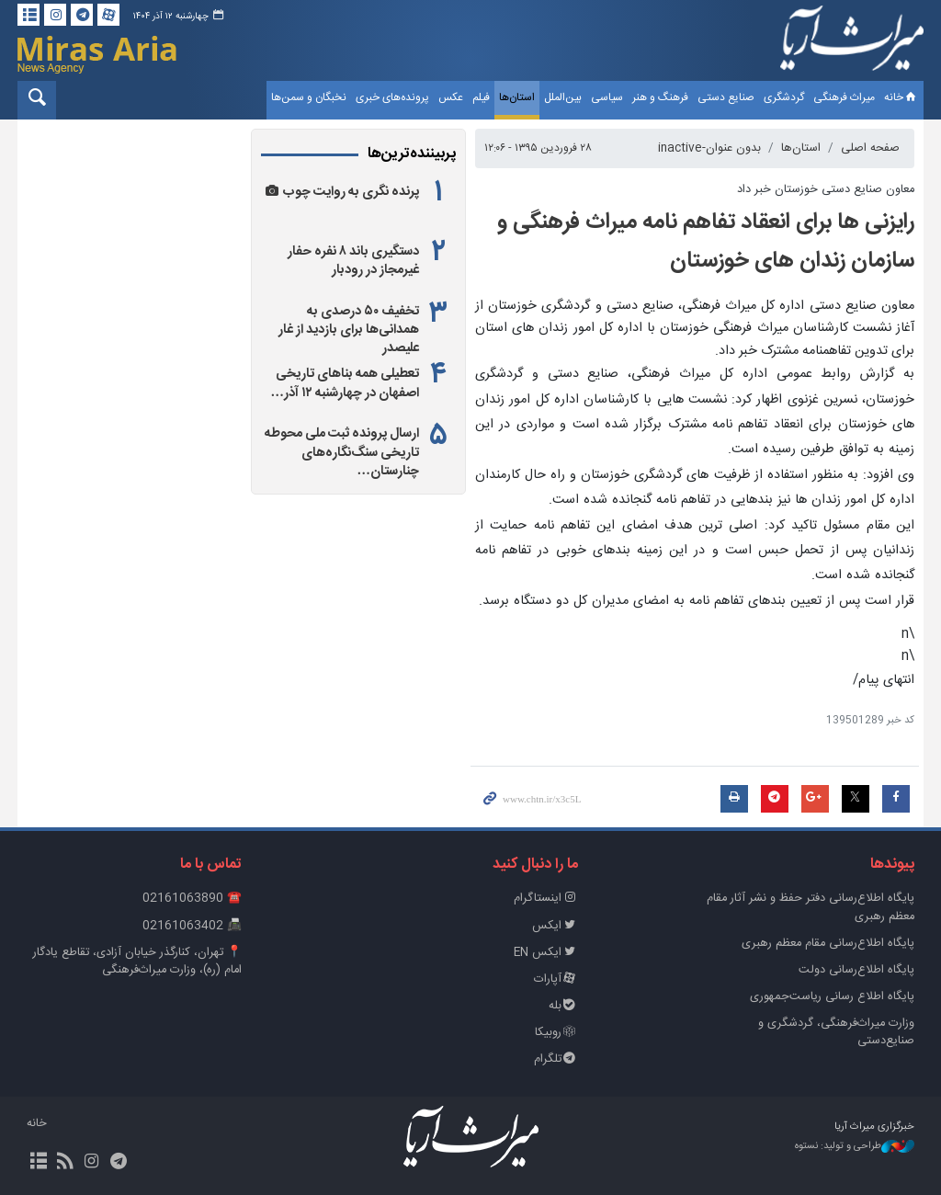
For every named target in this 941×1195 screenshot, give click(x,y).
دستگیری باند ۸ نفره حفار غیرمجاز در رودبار (353, 261)
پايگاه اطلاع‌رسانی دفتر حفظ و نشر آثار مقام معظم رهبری (810, 907)
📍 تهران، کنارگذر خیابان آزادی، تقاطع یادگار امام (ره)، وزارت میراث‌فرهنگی (137, 961)
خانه (901, 97)
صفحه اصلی (870, 148)
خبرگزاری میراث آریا (852, 43)
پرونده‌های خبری (392, 97)
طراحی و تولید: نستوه (854, 1147)
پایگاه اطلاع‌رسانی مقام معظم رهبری (828, 943)
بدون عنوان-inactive (709, 148)
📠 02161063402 (192, 926)
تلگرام (556, 1059)
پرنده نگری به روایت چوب (351, 192)
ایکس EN (546, 952)
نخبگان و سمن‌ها (308, 97)
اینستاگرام (546, 898)
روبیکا (556, 1032)
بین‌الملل (563, 97)
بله (563, 1006)
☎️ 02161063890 (192, 898)
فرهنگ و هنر (660, 97)
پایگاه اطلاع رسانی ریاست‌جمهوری (832, 997)
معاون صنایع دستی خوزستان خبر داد (825, 189)
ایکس (555, 926)
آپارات (556, 979)
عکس (450, 97)
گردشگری (784, 97)
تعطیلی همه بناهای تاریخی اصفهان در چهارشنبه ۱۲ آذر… (345, 383)
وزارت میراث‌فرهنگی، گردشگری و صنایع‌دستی (836, 1032)
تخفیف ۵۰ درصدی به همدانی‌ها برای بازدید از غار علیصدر (348, 330)
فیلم (481, 97)
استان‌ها (517, 97)
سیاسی (607, 97)
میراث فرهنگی (844, 97)
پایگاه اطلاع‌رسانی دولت (856, 970)
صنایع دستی (725, 97)
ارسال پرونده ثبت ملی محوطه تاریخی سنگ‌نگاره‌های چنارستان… (342, 452)
